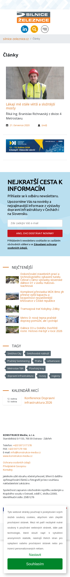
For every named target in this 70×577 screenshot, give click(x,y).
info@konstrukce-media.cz (26, 452)
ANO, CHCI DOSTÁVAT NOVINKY (35, 233)
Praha (38, 361)
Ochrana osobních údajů (16, 462)
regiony (56, 376)
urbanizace (53, 361)
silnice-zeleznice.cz (16, 39)
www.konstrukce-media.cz (17, 456)
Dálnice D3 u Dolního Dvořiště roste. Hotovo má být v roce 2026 (41, 329)
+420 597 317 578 (22, 445)
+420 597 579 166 (17, 448)
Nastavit (35, 555)
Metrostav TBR (15, 368)
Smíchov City (14, 353)
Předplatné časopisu (14, 466)
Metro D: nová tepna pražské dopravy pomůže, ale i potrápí (39, 319)
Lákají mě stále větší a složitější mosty (30, 106)
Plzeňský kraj (36, 368)
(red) (44, 125)
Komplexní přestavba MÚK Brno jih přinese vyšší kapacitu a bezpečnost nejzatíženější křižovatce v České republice (42, 296)
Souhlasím (35, 564)
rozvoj (42, 376)
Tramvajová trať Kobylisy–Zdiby (40, 309)
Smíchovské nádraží (38, 353)
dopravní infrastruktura (20, 376)
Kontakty (8, 469)
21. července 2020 (19, 125)
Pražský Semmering (18, 361)
